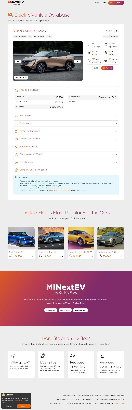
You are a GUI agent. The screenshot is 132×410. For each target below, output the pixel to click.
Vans (104, 3)
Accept (23, 406)
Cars (97, 3)
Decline (9, 406)
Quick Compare (80, 310)
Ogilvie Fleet (116, 3)
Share (96, 68)
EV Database (119, 403)
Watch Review (21, 78)
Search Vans (65, 310)
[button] (66, 90)
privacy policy (18, 400)
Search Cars (50, 310)
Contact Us (107, 68)
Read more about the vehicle (60, 190)
